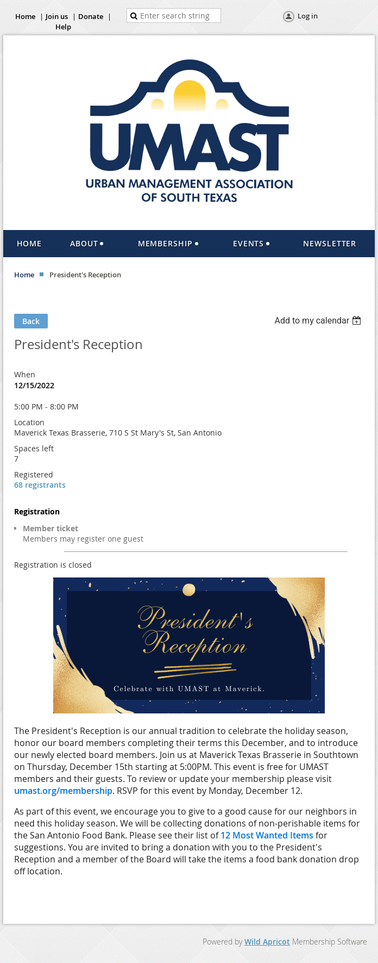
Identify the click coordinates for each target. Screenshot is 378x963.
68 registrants (40, 485)
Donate (90, 16)
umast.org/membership (63, 791)
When (24, 374)
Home (25, 16)
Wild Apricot (267, 941)
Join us (57, 16)
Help (63, 27)
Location (29, 422)
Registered (33, 474)
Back (31, 321)
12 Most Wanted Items (266, 835)
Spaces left (34, 448)
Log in (308, 16)
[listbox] (319, 320)
